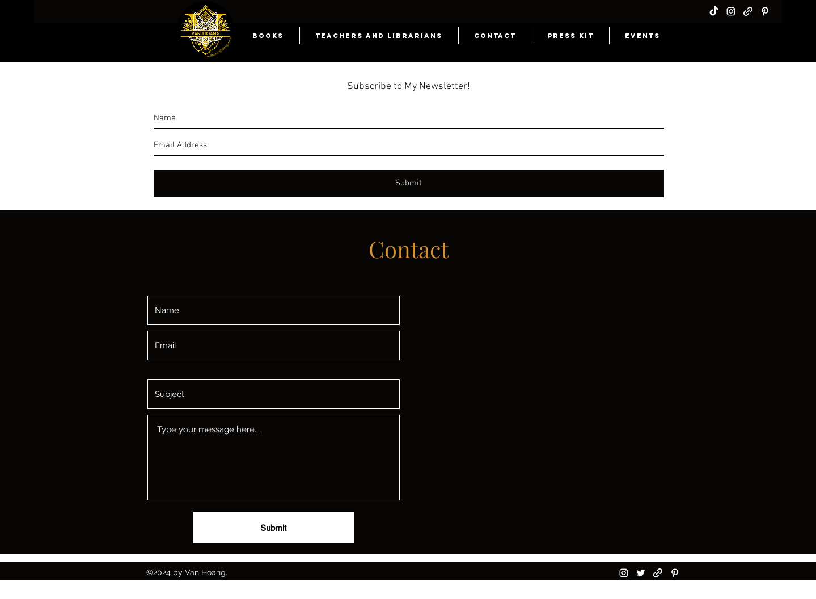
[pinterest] (765, 11)
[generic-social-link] (748, 11)
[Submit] (273, 527)
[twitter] (640, 573)
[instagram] (731, 11)
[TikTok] (714, 11)
